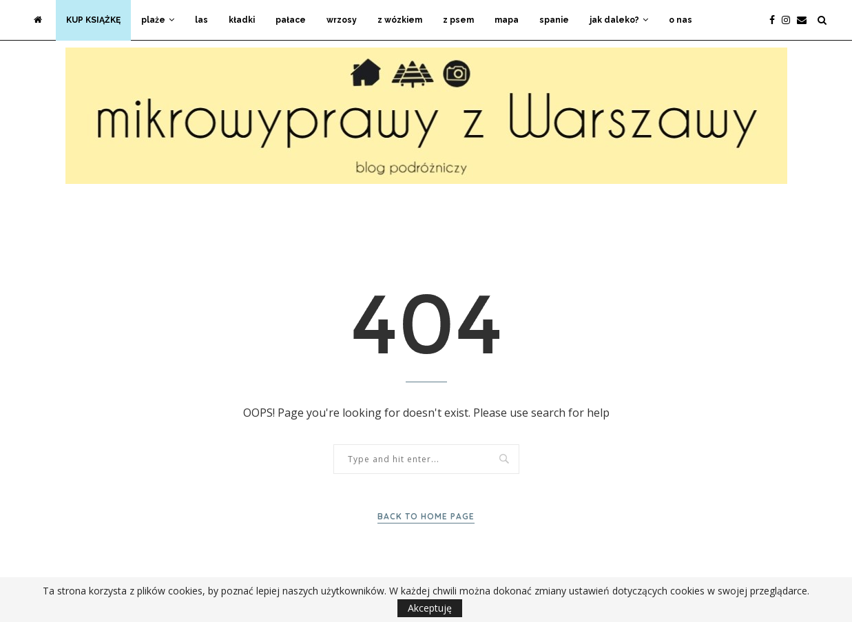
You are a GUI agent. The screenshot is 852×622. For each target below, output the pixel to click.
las (201, 20)
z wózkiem (399, 20)
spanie (554, 20)
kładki (242, 20)
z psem (458, 20)
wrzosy (341, 20)
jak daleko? (614, 20)
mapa (507, 20)
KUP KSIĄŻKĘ (93, 20)
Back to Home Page (426, 516)
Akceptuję (430, 607)
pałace (291, 20)
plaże (153, 20)
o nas (680, 20)
